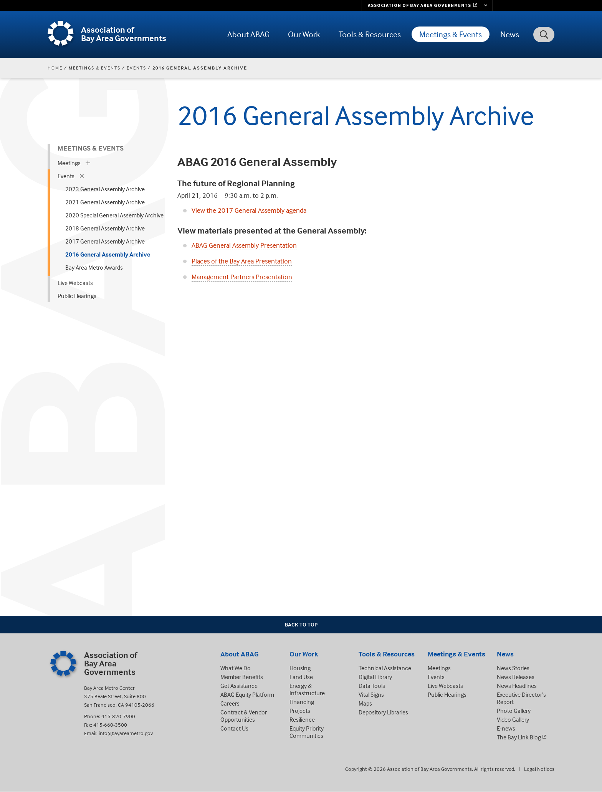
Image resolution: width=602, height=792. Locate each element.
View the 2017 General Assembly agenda (249, 210)
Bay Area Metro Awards (94, 267)
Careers (230, 703)
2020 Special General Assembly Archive (114, 215)
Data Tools (372, 685)
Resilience (302, 719)
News (509, 34)
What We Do (235, 668)
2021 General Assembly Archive (105, 202)
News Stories (513, 668)
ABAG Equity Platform (247, 694)
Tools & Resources (370, 34)
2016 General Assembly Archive (107, 254)
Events (136, 68)
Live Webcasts (75, 283)
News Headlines (517, 685)
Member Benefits (241, 677)
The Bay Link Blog (519, 737)
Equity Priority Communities (306, 731)
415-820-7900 (118, 716)
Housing (300, 668)
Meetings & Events (450, 34)
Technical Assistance (385, 668)
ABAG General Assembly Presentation (244, 245)
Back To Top (301, 624)
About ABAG (248, 34)
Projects (299, 710)
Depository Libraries (383, 712)
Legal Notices (539, 768)
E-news (506, 728)
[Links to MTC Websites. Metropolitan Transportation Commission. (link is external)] (427, 5)
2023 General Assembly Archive (105, 189)
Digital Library (375, 677)
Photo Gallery (514, 710)
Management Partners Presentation (242, 276)
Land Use (301, 677)
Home (55, 68)
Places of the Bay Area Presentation (242, 261)
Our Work (304, 34)
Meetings (69, 163)
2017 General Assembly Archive (105, 241)
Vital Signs (371, 694)
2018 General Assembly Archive (105, 228)
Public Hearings (77, 296)
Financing (301, 702)
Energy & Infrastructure (307, 689)
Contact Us (234, 728)
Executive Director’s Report (521, 698)
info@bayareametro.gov (126, 733)
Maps (365, 703)
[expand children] (88, 162)
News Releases (515, 677)
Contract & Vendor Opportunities (243, 715)
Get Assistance (239, 685)
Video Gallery (513, 719)
